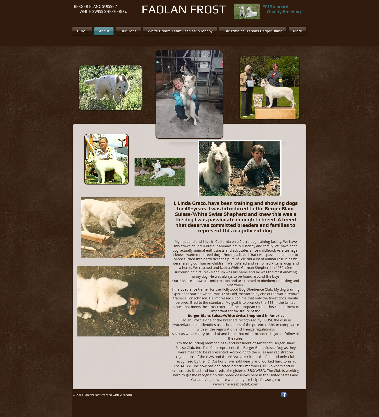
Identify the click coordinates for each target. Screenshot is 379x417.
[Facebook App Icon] (284, 394)
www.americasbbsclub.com (235, 384)
